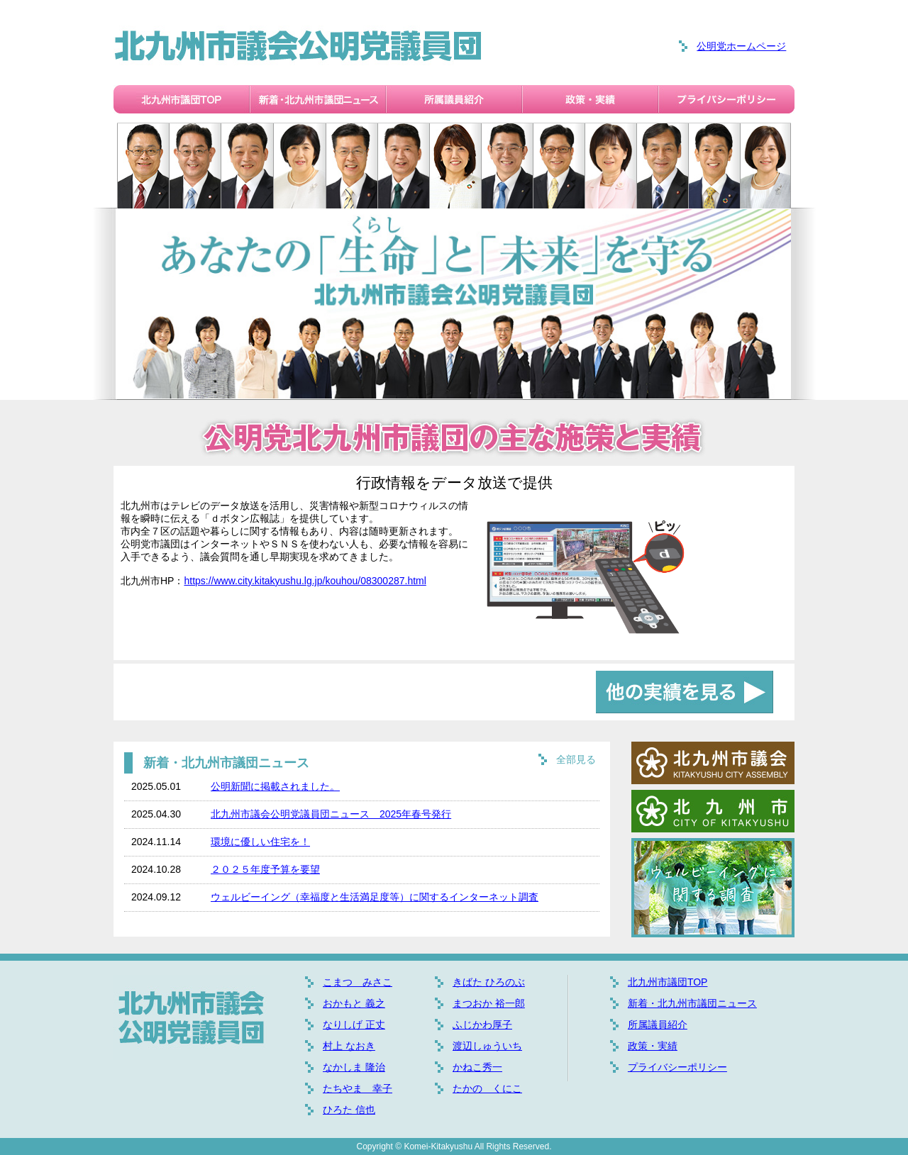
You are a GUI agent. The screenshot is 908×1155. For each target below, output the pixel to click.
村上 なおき (349, 1045)
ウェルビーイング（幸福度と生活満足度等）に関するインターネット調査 (374, 897)
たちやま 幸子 (357, 1088)
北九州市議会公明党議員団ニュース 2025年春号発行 (331, 814)
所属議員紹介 (657, 1024)
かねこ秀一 (477, 1067)
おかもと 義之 (354, 1003)
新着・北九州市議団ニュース (692, 1003)
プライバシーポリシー (677, 1067)
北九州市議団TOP (668, 982)
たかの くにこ (487, 1088)
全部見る (576, 759)
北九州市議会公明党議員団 (298, 46)
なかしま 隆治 (354, 1067)
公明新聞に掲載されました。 (275, 786)
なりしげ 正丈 (354, 1024)
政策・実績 (652, 1045)
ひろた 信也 (349, 1109)
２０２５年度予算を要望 (265, 869)
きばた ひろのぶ (489, 982)
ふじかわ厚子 (482, 1024)
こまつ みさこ (357, 982)
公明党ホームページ (741, 46)
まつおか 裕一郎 (489, 1003)
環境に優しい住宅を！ (260, 841)
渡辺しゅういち (487, 1045)
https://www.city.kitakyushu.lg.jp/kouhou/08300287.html (305, 580)
